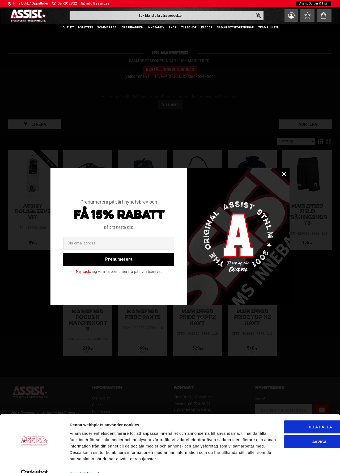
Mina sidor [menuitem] (289, 15)
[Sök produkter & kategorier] (160, 15)
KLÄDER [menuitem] (206, 27)
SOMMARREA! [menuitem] (107, 27)
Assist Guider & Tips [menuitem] (313, 3)
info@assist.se (97, 3)
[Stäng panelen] (332, 405)
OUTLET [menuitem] (68, 27)
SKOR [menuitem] (172, 27)
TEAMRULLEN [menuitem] (268, 27)
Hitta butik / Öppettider (30, 3)
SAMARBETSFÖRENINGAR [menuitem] (235, 27)
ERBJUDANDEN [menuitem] (132, 27)
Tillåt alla (282, 409)
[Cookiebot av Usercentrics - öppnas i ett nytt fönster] (34, 463)
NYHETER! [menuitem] (85, 27)
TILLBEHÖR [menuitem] (189, 27)
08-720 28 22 (67, 3)
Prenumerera (119, 259)
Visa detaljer (81, 462)
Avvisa (282, 424)
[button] (306, 15)
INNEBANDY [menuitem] (155, 27)
